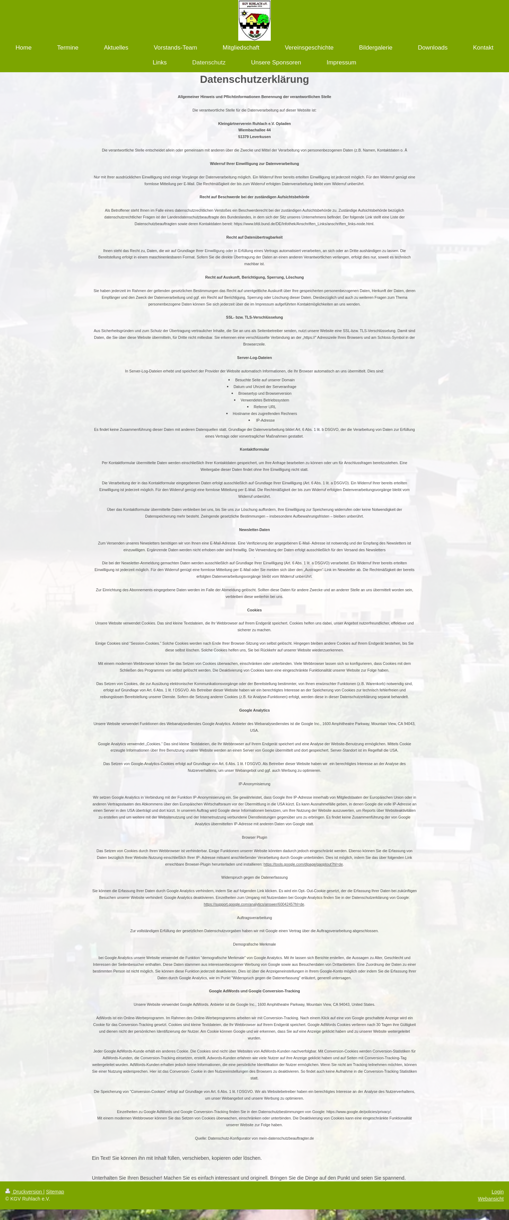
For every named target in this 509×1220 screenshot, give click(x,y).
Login (498, 1192)
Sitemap (55, 1192)
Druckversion (24, 1192)
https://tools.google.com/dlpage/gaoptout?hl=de (303, 864)
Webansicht (491, 1199)
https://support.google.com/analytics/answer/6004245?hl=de (254, 904)
